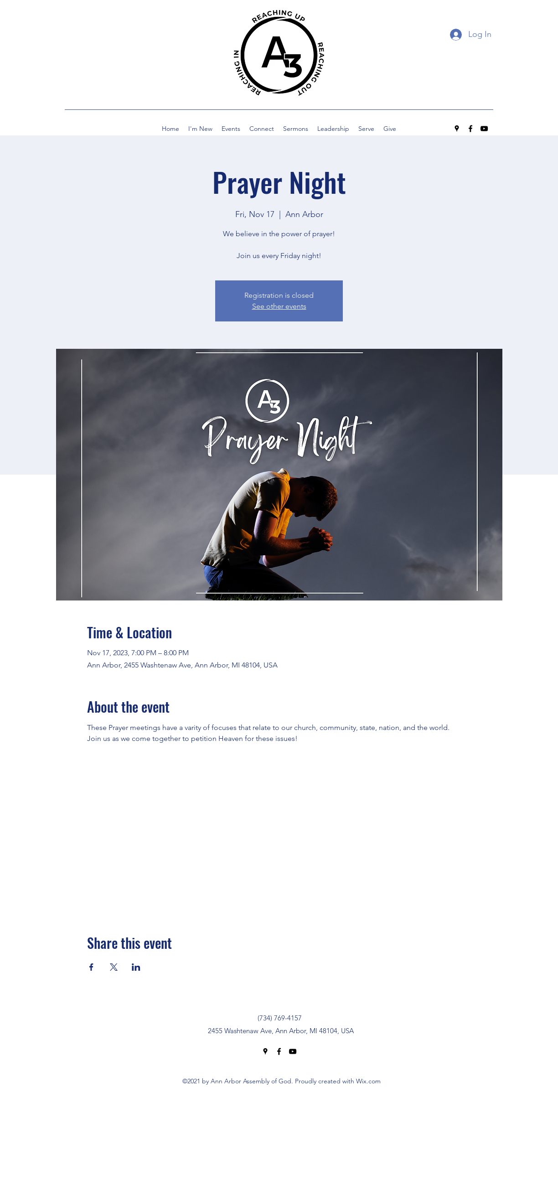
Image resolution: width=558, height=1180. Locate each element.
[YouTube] (484, 128)
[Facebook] (470, 128)
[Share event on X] (113, 967)
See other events (279, 306)
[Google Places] (456, 128)
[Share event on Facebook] (91, 967)
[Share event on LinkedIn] (136, 967)
